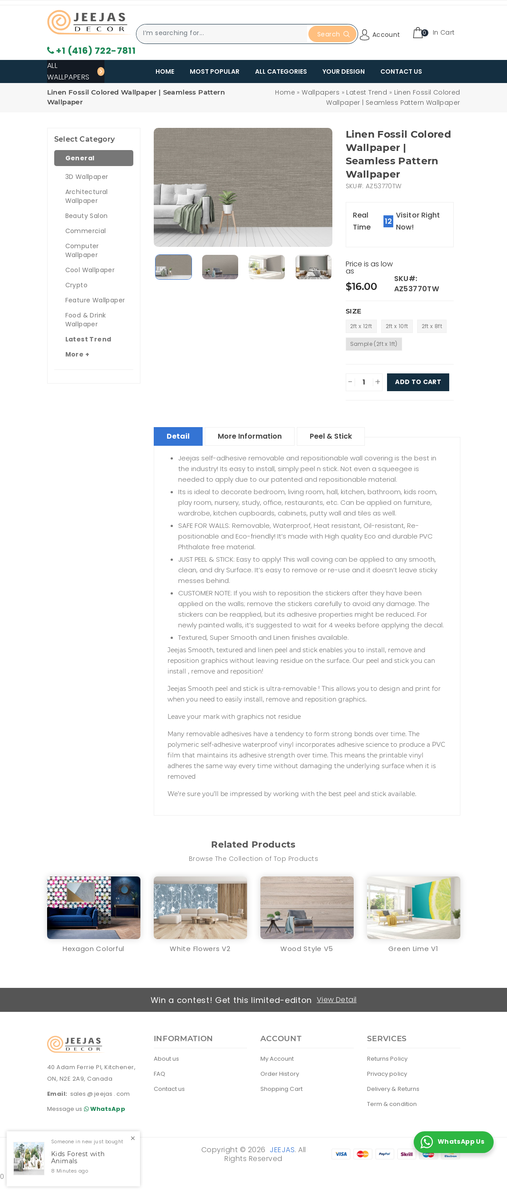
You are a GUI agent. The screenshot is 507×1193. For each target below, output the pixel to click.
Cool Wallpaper (90, 270)
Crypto (76, 285)
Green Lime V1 (413, 948)
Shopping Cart (281, 1089)
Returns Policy (387, 1058)
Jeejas (282, 1150)
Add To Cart (418, 382)
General (80, 158)
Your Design (344, 71)
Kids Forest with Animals (77, 1157)
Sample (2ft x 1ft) (374, 344)
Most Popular (215, 71)
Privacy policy (387, 1074)
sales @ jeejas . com (100, 1094)
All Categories (281, 71)
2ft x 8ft (432, 326)
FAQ (159, 1074)
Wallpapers (320, 92)
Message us (87, 1109)
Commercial (85, 230)
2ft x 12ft (361, 326)
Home (165, 71)
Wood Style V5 (306, 948)
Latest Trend (366, 92)
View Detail (336, 1000)
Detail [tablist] (178, 436)
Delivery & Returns (393, 1089)
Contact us (169, 1089)
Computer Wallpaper (82, 250)
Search (333, 34)
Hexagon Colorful (93, 948)
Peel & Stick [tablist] (331, 436)
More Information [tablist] (250, 436)
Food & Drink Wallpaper (85, 320)
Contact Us (401, 71)
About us (167, 1058)
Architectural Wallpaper (86, 196)
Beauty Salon (86, 215)
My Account (277, 1058)
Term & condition (392, 1104)
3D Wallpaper (86, 176)
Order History (279, 1074)
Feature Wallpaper (95, 300)
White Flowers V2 (200, 948)
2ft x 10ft (397, 326)
